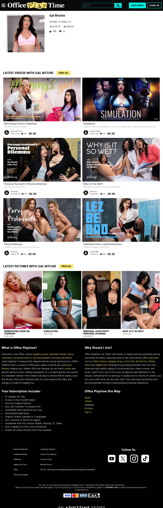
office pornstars (150, 358)
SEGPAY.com (111, 487)
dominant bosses (58, 354)
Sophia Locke (10, 247)
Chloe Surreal (99, 361)
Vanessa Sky (150, 127)
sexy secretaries (64, 358)
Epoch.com (29, 487)
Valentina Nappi (91, 247)
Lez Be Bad (94, 252)
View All (64, 73)
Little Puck (20, 187)
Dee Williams (103, 127)
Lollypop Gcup (114, 361)
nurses (68, 368)
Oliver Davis (126, 127)
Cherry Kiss (23, 247)
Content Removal (82, 490)
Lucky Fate (115, 127)
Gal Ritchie (9, 127)
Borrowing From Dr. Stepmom (20, 123)
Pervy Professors (13, 244)
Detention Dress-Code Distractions (102, 244)
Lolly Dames (21, 127)
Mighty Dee (101, 365)
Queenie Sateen (102, 187)
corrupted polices (22, 358)
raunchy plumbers (42, 358)
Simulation (89, 123)
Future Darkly (95, 131)
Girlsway (14, 191)
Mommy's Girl (16, 131)
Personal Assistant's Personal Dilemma (25, 184)
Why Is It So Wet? (93, 184)
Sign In (154, 5)
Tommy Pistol (89, 127)
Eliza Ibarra (88, 187)
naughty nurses (40, 354)
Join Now (137, 5)
